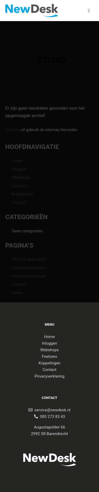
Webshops (21, 177)
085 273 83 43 (52, 416)
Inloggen (19, 169)
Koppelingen (23, 194)
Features (19, 186)
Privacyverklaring (50, 376)
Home (17, 160)
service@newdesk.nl (52, 410)
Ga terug (12, 129)
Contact (19, 202)
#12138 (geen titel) (28, 259)
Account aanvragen (29, 268)
